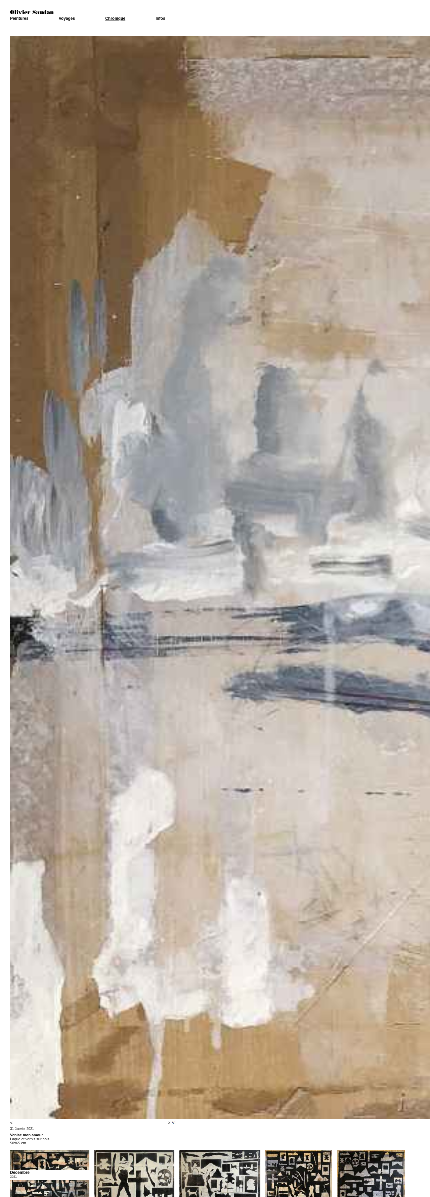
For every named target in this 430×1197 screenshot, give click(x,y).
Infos (160, 18)
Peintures (19, 18)
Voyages (67, 18)
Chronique (115, 18)
